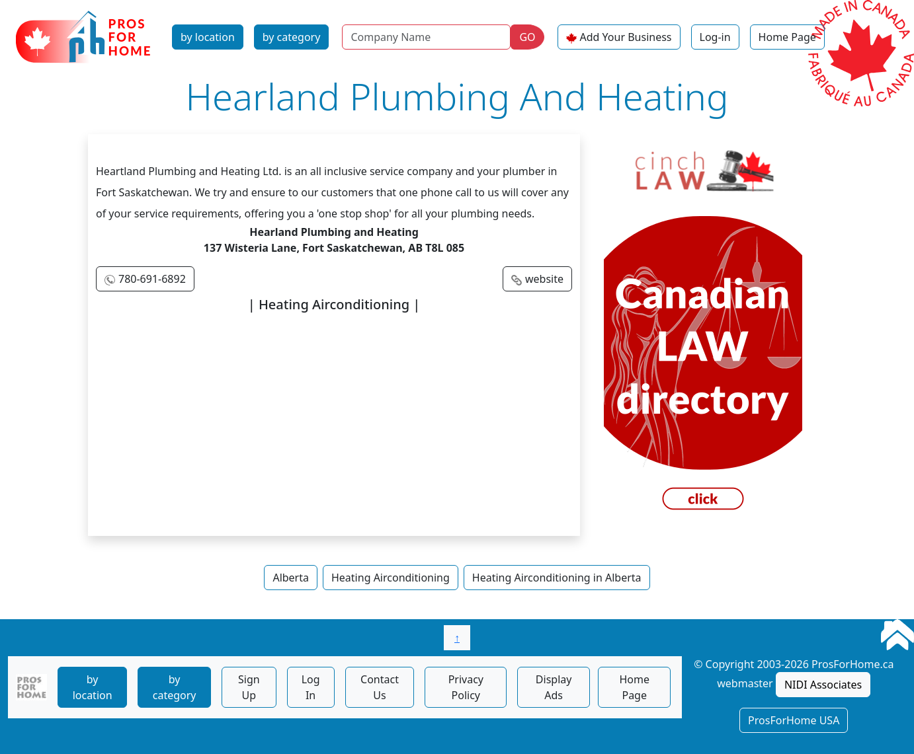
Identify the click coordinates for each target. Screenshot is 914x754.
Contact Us (379, 687)
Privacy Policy (465, 687)
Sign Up (249, 687)
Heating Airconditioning (390, 577)
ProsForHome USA (793, 720)
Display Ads (554, 687)
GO (527, 37)
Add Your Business (626, 37)
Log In (311, 687)
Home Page (787, 37)
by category (292, 37)
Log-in (715, 37)
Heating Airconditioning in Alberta (557, 577)
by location (208, 37)
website (544, 279)
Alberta (290, 577)
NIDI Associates (823, 684)
